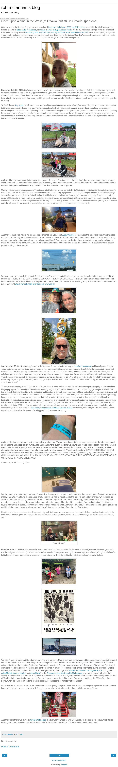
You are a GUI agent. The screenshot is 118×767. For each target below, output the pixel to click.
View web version (59, 760)
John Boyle (35, 673)
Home (59, 755)
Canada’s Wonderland (82, 366)
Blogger (64, 764)
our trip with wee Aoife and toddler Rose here (69, 32)
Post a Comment (10, 746)
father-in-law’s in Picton (26, 30)
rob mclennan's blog (20, 7)
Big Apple (19, 105)
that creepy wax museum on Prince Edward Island (51, 408)
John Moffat (6, 673)
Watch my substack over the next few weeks (34, 284)
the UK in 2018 (78, 27)
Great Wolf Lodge (38, 720)
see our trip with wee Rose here (37, 32)
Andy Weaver (68, 235)
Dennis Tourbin (19, 673)
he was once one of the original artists (85, 670)
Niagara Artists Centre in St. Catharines (64, 673)
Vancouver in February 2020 (59, 27)
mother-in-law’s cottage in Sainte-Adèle (55, 30)
